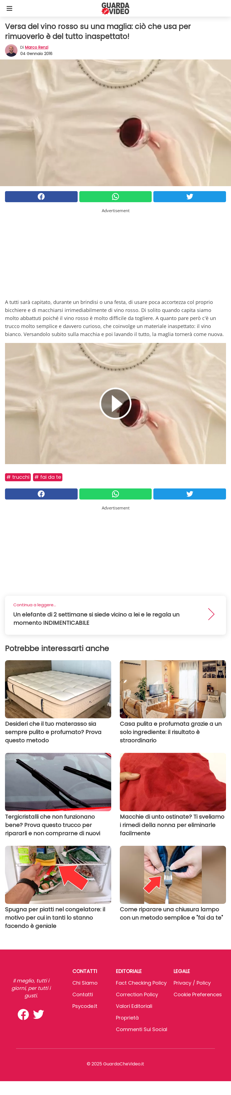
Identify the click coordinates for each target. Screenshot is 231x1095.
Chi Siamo (85, 982)
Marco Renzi (36, 47)
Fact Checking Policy (141, 982)
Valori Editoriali (134, 1006)
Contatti (82, 994)
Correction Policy (137, 994)
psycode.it (84, 1006)
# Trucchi (17, 477)
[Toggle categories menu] (9, 8)
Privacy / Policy (192, 982)
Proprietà (127, 1017)
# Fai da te (47, 477)
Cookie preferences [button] (198, 994)
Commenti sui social (141, 1029)
